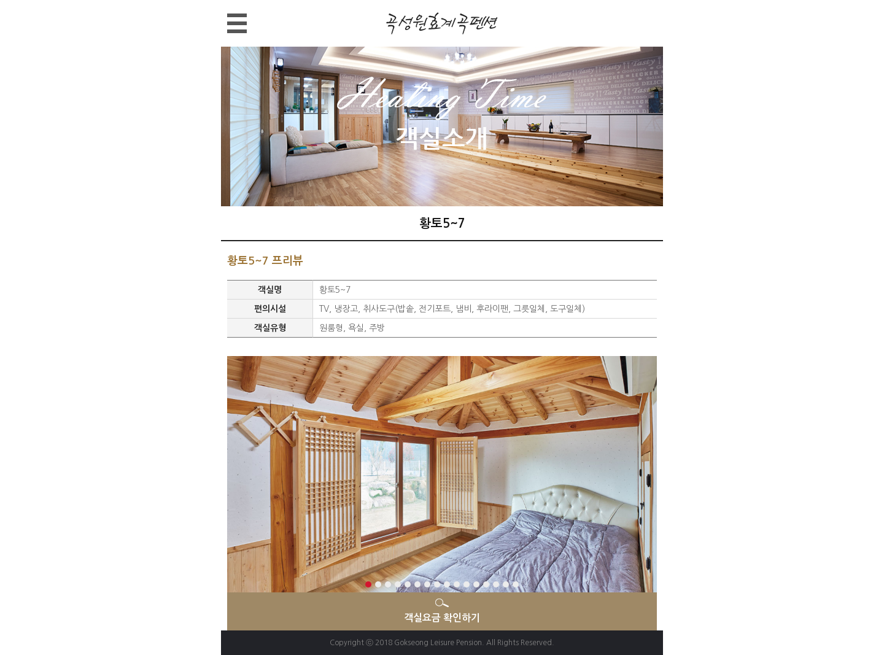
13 (486, 584)
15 (506, 584)
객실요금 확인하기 (442, 617)
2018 (383, 642)
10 (457, 584)
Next (232, 480)
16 (516, 584)
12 (476, 584)
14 (496, 584)
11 (466, 584)
